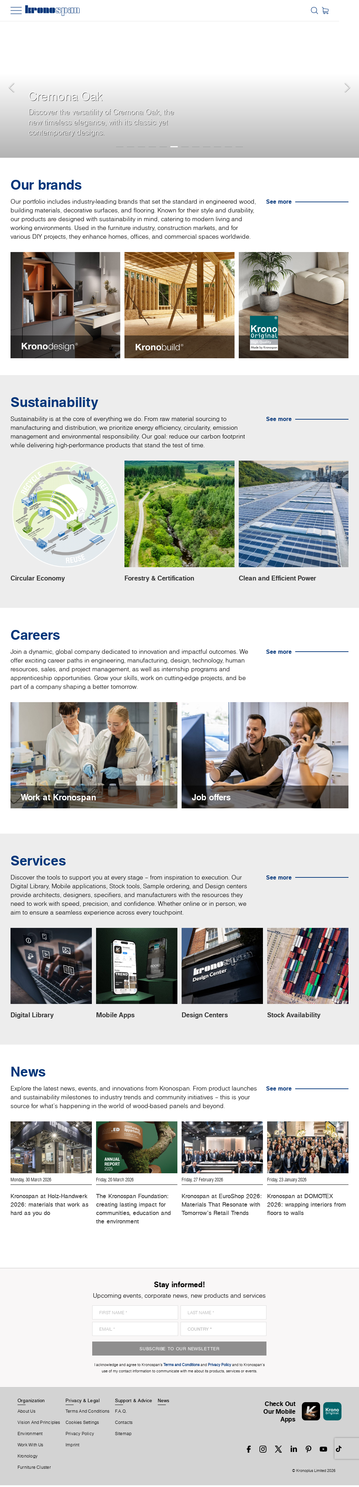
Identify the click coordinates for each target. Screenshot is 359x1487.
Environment (30, 1435)
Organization (31, 1401)
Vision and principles (39, 1424)
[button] (13, 79)
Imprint (73, 1446)
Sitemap (123, 1435)
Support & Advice (134, 1401)
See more (279, 201)
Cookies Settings (82, 1424)
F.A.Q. (121, 1412)
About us (26, 1412)
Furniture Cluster (34, 1469)
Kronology (28, 1457)
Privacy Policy (80, 1435)
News (164, 1401)
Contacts (124, 1424)
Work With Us (30, 1446)
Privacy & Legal (83, 1401)
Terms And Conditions (87, 1412)
